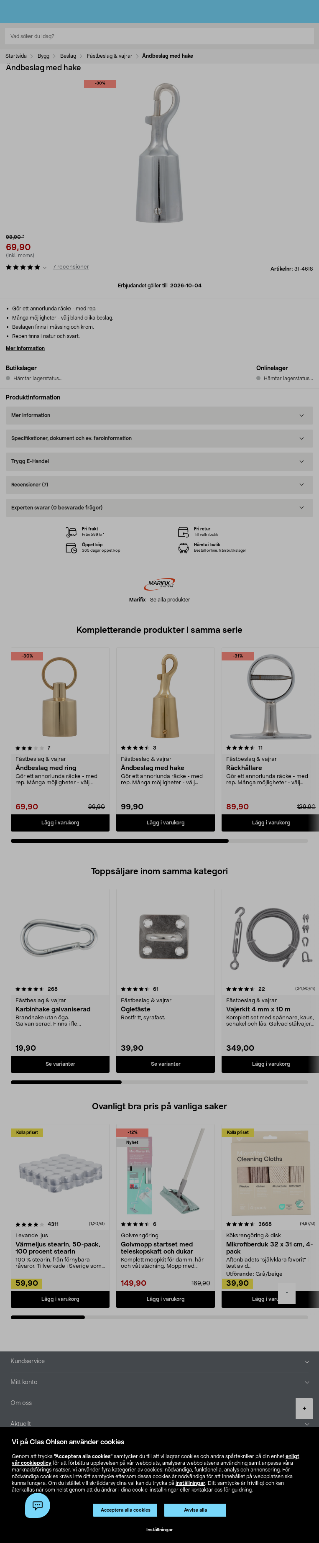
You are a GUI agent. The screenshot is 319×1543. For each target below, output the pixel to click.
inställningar (190, 1483)
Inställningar (159, 1530)
